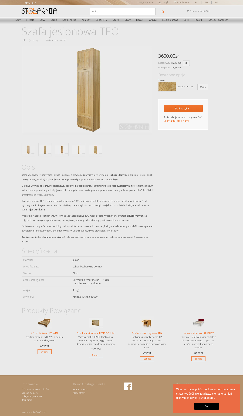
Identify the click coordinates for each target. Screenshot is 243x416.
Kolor (163, 80)
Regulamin (27, 399)
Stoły (18, 19)
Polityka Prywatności (32, 396)
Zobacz (44, 351)
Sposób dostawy (30, 392)
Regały (139, 19)
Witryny (153, 19)
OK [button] (206, 406)
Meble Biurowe (170, 19)
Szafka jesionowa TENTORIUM (95, 333)
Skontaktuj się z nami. (176, 120)
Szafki (116, 19)
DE (216, 2)
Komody (86, 19)
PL (196, 2)
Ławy (42, 19)
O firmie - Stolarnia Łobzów (35, 389)
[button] (216, 398)
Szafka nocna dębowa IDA (147, 333)
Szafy (128, 19)
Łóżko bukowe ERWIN (44, 333)
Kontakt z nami (80, 389)
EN (206, 2)
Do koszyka (182, 108)
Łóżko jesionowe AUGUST (198, 333)
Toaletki (199, 19)
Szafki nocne (69, 19)
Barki (186, 19)
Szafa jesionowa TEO (56, 40)
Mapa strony (79, 392)
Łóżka (54, 19)
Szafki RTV (101, 19)
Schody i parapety (218, 19)
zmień (203, 86)
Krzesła (30, 19)
